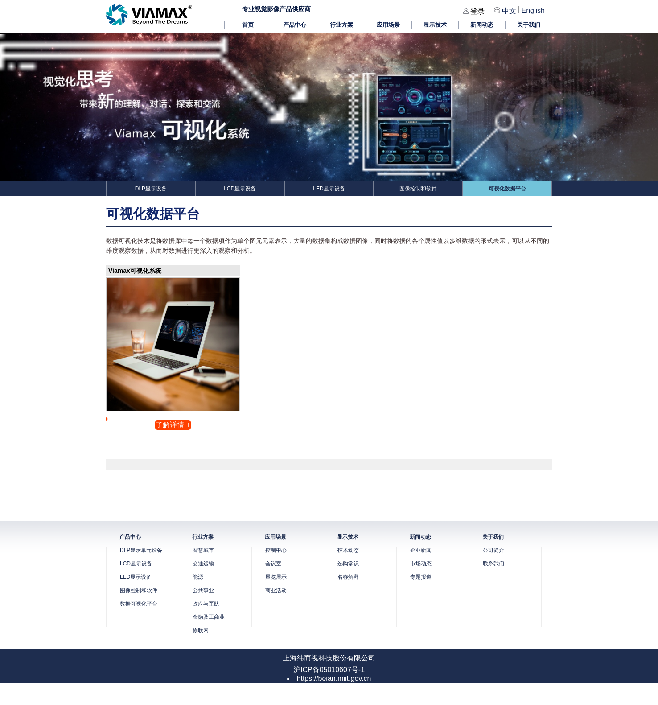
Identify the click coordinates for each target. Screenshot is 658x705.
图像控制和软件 (418, 189)
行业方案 (341, 24)
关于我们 (528, 24)
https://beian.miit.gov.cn (334, 678)
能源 (198, 577)
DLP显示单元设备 (141, 550)
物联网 (201, 630)
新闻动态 (482, 24)
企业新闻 (421, 550)
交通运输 (203, 564)
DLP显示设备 (151, 189)
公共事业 (203, 590)
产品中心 (294, 24)
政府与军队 (206, 604)
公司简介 (493, 550)
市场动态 (421, 564)
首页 (248, 24)
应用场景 (388, 24)
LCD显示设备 (240, 189)
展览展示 (276, 577)
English (533, 10)
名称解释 (348, 577)
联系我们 (493, 564)
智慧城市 (203, 550)
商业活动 (276, 590)
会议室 (273, 564)
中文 (509, 11)
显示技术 (435, 24)
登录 (477, 11)
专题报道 (421, 577)
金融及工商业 (209, 617)
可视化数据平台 (507, 189)
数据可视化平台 (138, 604)
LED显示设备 (329, 189)
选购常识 (348, 564)
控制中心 (276, 550)
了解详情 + (173, 425)
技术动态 (348, 550)
